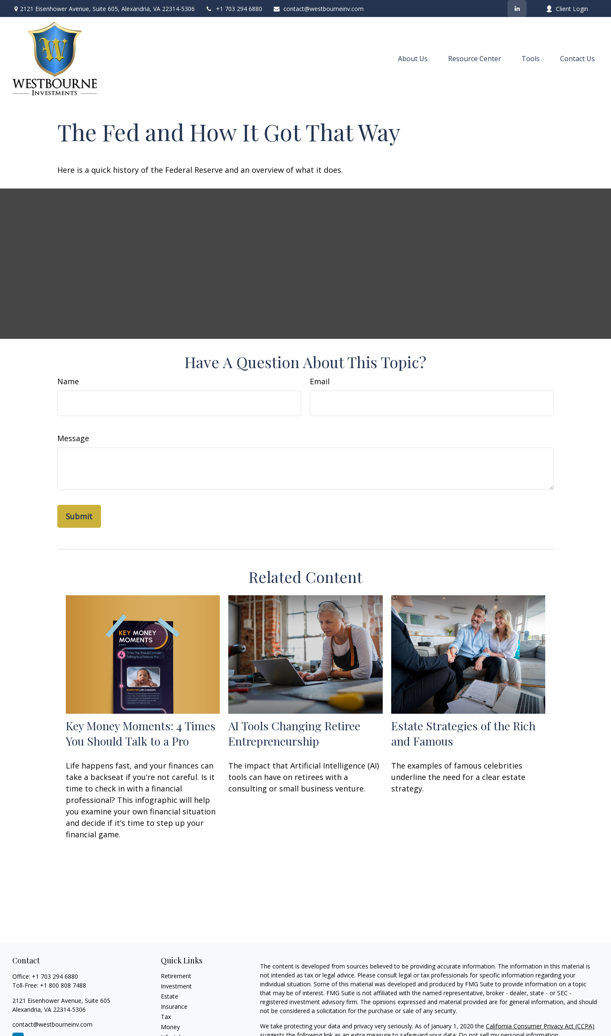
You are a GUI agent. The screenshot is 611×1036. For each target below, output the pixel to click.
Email (320, 381)
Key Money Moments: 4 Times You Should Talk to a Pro (141, 733)
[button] (413, 59)
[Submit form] (79, 516)
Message (73, 438)
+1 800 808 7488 (63, 985)
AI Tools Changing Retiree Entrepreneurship (294, 733)
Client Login (567, 9)
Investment (176, 986)
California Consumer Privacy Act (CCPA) (540, 1026)
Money (170, 1027)
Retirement (176, 976)
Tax (166, 1017)
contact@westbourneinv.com (318, 9)
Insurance (174, 1006)
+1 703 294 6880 (233, 9)
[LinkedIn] (517, 8)
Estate (169, 996)
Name (68, 381)
